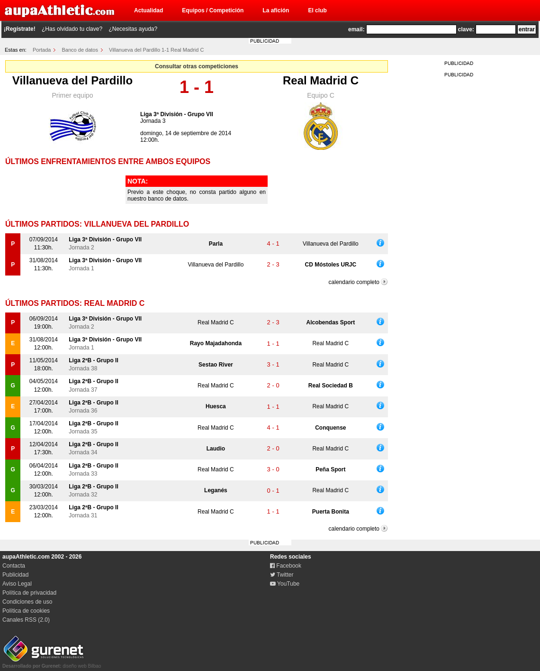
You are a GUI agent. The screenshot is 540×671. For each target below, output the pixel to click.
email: (356, 29)
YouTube (284, 583)
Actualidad (148, 10)
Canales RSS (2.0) (26, 619)
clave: (466, 29)
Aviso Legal (17, 583)
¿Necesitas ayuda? (132, 29)
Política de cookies (26, 610)
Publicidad (15, 574)
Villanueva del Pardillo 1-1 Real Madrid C (156, 50)
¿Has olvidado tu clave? (72, 29)
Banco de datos (80, 50)
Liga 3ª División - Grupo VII (176, 114)
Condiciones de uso (27, 601)
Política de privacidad (29, 592)
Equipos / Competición (212, 10)
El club (317, 10)
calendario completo (354, 282)
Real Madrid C (321, 80)
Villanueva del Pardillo (72, 80)
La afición (275, 10)
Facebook (285, 565)
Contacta (13, 565)
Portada (42, 50)
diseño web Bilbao (51, 663)
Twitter (281, 574)
